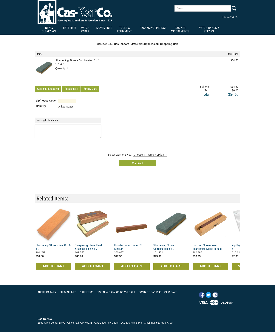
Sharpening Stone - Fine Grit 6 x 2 (53, 247)
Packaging (147, 28)
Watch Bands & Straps (208, 29)
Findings (160, 28)
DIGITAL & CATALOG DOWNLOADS (116, 292)
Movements (104, 28)
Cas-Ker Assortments (180, 29)
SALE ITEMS (86, 292)
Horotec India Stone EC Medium (128, 247)
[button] (48, 89)
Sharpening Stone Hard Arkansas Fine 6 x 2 (88, 247)
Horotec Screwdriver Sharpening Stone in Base (207, 247)
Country (41, 106)
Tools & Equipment (124, 29)
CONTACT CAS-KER (150, 292)
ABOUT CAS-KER (47, 292)
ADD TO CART (53, 266)
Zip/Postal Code (46, 100)
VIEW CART (170, 292)
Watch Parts (85, 29)
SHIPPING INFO (68, 292)
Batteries (70, 28)
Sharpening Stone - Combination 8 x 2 (164, 247)
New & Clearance (49, 29)
